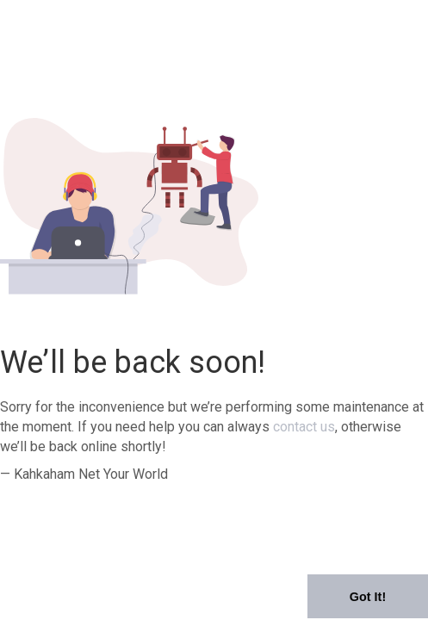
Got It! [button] (368, 597)
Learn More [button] (250, 606)
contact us (304, 426)
